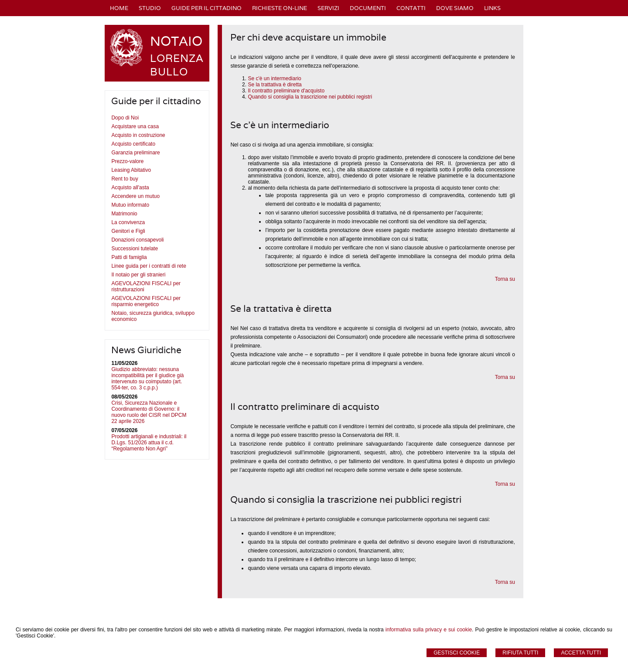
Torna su (505, 279)
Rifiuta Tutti (520, 653)
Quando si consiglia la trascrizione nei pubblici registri (310, 97)
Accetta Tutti (581, 653)
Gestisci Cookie (456, 653)
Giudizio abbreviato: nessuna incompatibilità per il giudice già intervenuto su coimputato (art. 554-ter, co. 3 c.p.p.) (147, 378)
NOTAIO (176, 41)
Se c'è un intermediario (274, 78)
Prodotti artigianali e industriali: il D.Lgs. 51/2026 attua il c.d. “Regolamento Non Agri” (148, 442)
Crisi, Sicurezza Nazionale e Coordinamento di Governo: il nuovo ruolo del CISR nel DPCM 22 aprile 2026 (148, 412)
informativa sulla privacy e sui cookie (429, 630)
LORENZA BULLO (177, 64)
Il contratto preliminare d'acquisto (286, 91)
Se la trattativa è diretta (274, 85)
